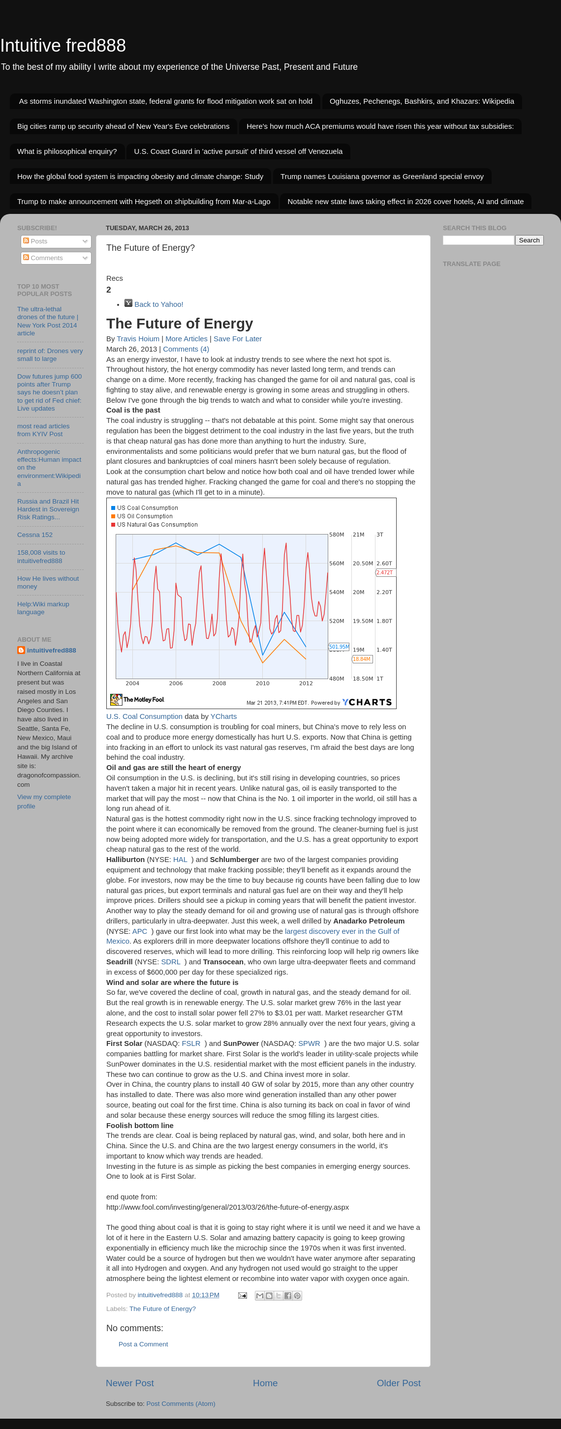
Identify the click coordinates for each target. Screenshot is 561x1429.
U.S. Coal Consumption (144, 716)
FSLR (191, 1043)
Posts (35, 241)
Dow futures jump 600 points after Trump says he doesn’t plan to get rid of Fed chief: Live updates (49, 392)
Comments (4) (186, 349)
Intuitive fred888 (63, 45)
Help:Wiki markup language (43, 608)
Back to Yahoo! (158, 304)
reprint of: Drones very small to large (50, 354)
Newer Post (130, 1383)
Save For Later (238, 339)
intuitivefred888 (51, 650)
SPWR (309, 1043)
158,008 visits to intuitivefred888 (41, 556)
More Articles (186, 339)
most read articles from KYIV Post (43, 430)
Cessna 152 (35, 534)
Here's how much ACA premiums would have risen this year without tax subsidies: (380, 126)
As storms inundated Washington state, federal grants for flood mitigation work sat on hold (165, 101)
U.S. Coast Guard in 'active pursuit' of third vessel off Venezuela (238, 151)
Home (265, 1383)
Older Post (399, 1383)
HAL (180, 859)
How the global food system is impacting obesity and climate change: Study (140, 176)
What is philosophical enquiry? (67, 151)
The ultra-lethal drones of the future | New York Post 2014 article (47, 321)
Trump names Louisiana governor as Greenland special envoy (382, 176)
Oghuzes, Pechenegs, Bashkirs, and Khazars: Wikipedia (422, 101)
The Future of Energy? (162, 1308)
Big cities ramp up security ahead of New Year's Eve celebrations (123, 126)
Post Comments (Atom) (181, 1403)
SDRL (170, 962)
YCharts (224, 716)
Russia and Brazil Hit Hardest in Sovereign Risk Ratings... (48, 509)
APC (140, 931)
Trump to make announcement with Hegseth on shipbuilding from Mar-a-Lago (144, 201)
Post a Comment (143, 1344)
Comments (43, 258)
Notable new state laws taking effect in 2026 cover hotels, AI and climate (405, 201)
